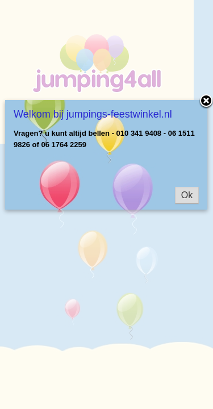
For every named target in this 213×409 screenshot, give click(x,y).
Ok (187, 195)
